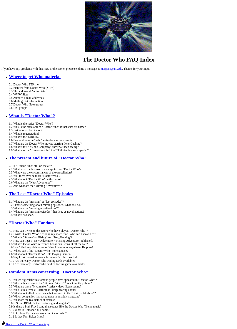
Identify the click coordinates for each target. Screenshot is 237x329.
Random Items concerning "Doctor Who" (48, 272)
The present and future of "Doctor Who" (48, 158)
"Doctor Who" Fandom (31, 222)
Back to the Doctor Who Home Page (25, 324)
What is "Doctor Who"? (32, 115)
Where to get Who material (35, 76)
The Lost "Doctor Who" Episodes (41, 193)
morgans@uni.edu (111, 68)
